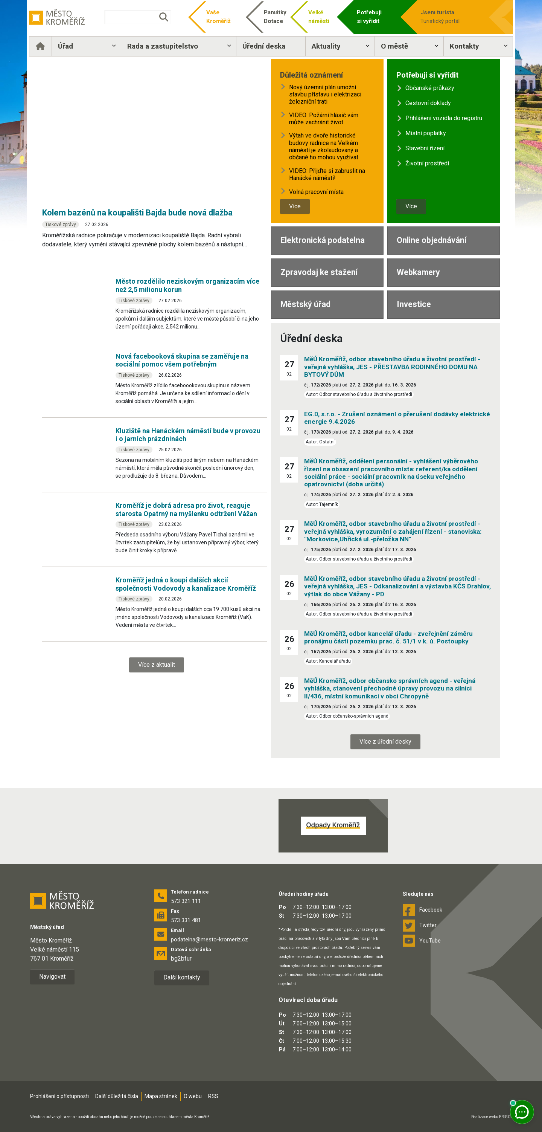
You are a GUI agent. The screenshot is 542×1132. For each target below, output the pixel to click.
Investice (414, 304)
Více (295, 206)
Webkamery (418, 272)
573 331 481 (186, 920)
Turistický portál (441, 16)
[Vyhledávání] (145, 17)
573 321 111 (186, 901)
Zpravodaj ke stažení (319, 272)
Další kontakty (181, 977)
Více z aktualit (156, 664)
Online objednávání (431, 240)
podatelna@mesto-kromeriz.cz (209, 939)
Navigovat (52, 976)
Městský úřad (305, 304)
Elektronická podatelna (322, 240)
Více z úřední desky (385, 741)
